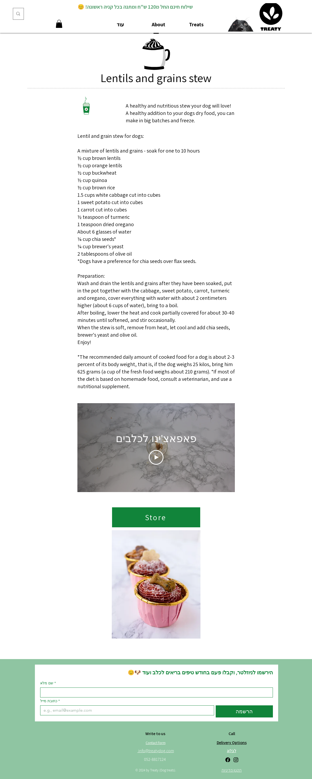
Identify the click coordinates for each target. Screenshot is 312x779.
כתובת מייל (50, 701)
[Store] (156, 517)
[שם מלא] (154, 692)
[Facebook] (228, 760)
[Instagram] (236, 760)
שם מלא (48, 683)
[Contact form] (155, 742)
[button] (59, 24)
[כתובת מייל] (125, 710)
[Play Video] (156, 457)
